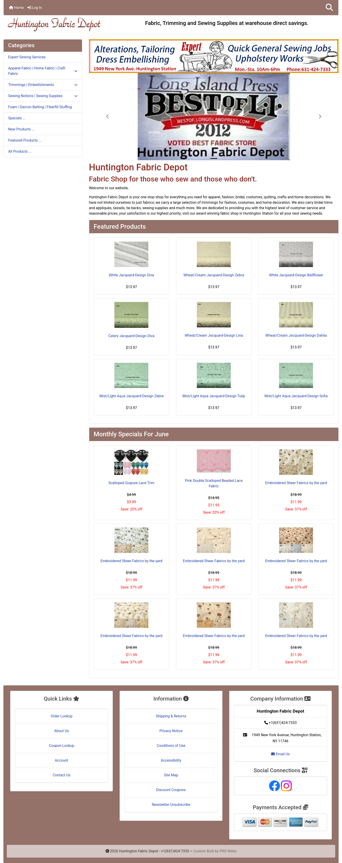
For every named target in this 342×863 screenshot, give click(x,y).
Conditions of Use (171, 745)
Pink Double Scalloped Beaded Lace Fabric (214, 483)
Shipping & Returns (171, 716)
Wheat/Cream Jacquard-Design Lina (214, 335)
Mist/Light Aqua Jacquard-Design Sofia (296, 396)
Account (61, 760)
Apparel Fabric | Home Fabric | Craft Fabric (42, 71)
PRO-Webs (227, 851)
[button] (329, 7)
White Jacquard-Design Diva (131, 275)
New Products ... (21, 129)
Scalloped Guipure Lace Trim (131, 483)
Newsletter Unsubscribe (171, 804)
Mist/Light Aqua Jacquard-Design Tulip (213, 396)
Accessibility (171, 760)
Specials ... (17, 118)
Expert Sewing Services (27, 57)
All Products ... (19, 151)
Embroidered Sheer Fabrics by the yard (296, 483)
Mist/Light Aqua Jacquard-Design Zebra (131, 396)
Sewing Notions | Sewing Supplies (42, 96)
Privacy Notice (171, 731)
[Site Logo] (59, 24)
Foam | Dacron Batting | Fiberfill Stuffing (40, 107)
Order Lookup (61, 716)
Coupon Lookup (61, 745)
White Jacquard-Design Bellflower (296, 275)
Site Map (171, 775)
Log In (34, 7)
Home (16, 7)
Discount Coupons (171, 790)
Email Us (280, 754)
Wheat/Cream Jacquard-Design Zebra (213, 275)
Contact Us (61, 775)
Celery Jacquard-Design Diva (131, 336)
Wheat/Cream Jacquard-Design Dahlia (296, 335)
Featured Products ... (25, 140)
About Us (61, 731)
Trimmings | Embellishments (42, 85)
